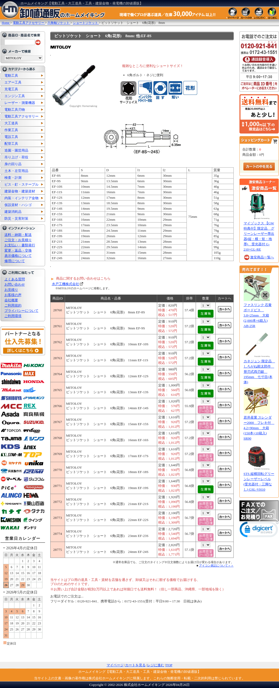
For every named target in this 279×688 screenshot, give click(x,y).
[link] (259, 530)
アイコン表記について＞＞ (216, 565)
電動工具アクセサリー (21, 116)
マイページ (115, 665)
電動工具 (11, 75)
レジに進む (155, 665)
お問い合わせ (14, 284)
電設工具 (11, 137)
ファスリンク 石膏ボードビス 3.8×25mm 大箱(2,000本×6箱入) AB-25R (258, 315)
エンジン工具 (14, 96)
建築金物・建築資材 (19, 191)
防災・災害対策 (16, 218)
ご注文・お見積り (18, 240)
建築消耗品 (12, 212)
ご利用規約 (12, 305)
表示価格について (18, 256)
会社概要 (11, 300)
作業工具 (11, 130)
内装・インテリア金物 (21, 198)
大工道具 (11, 123)
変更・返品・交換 (18, 250)
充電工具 (11, 89)
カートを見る (135, 665)
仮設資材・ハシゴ (18, 205)
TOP (169, 665)
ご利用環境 (12, 316)
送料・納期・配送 (18, 235)
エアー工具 (12, 82)
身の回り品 (12, 164)
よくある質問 (14, 279)
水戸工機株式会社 (65, 284)
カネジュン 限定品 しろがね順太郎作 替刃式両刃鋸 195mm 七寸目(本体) (259, 371)
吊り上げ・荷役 (16, 157)
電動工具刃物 (14, 110)
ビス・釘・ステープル (21, 184)
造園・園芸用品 (16, 150)
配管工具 (11, 144)
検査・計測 (12, 178)
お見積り (11, 290)
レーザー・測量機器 (19, 103)
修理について (14, 261)
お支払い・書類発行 (19, 245)
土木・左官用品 (16, 171)
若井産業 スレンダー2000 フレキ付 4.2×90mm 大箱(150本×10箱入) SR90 (259, 427)
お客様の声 (12, 295)
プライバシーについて (21, 311)
